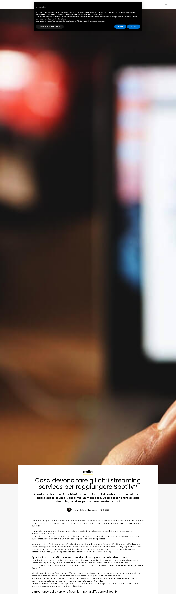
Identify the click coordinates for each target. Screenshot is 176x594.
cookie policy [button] (98, 14)
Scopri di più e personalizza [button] (50, 26)
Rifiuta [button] (120, 26)
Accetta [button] (133, 26)
